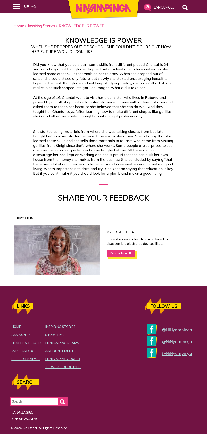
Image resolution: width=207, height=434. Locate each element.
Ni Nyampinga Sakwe (63, 343)
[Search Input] (39, 401)
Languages (164, 7)
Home (19, 25)
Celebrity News (25, 359)
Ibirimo (24, 7)
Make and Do (22, 351)
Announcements (60, 351)
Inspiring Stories (41, 25)
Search (180, 5)
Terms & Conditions (63, 367)
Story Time (54, 335)
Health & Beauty (26, 343)
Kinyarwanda (24, 419)
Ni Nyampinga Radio (62, 359)
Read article (119, 253)
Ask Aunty (20, 335)
